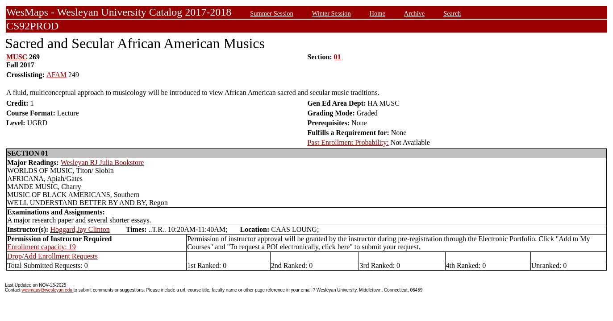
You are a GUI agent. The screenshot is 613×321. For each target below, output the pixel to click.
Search (452, 13)
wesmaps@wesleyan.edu (47, 290)
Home (377, 13)
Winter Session (331, 13)
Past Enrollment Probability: (348, 142)
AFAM (56, 74)
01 (337, 57)
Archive (414, 13)
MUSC (16, 57)
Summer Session (271, 13)
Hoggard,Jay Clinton (79, 229)
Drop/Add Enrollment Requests (52, 256)
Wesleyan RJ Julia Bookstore (102, 162)
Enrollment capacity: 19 (41, 247)
